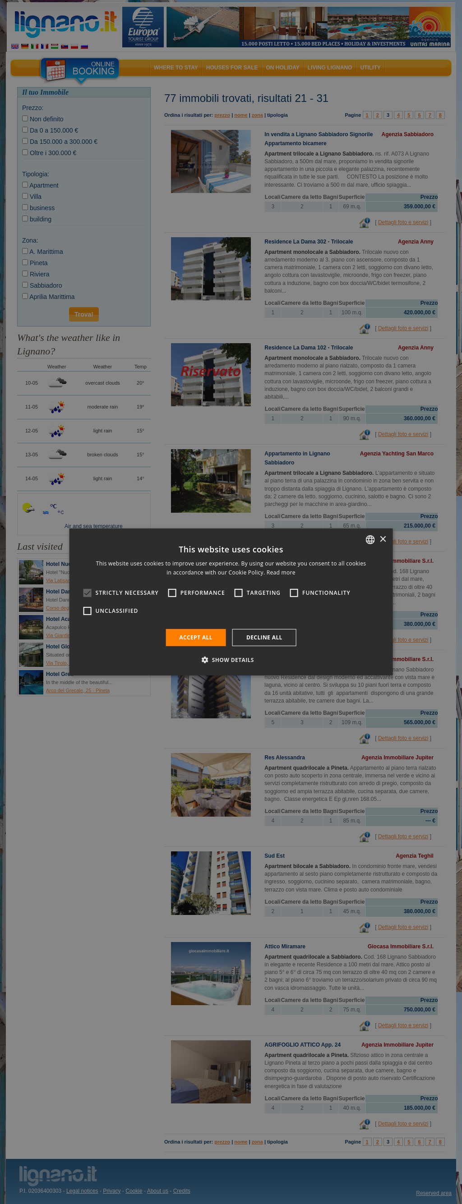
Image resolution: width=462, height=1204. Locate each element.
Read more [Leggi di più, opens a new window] (281, 572)
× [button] (382, 539)
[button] (231, 659)
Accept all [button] (196, 637)
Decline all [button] (264, 637)
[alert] (231, 602)
